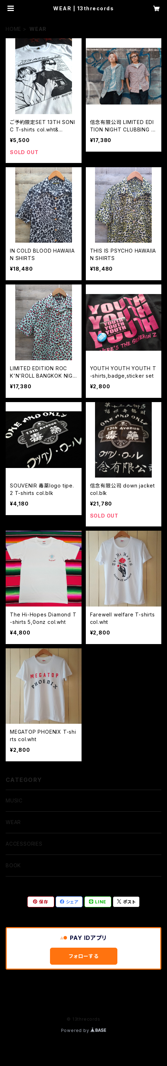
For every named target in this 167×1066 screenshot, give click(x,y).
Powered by (83, 1030)
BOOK (13, 865)
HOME (13, 29)
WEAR (13, 822)
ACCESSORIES (24, 844)
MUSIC (14, 800)
